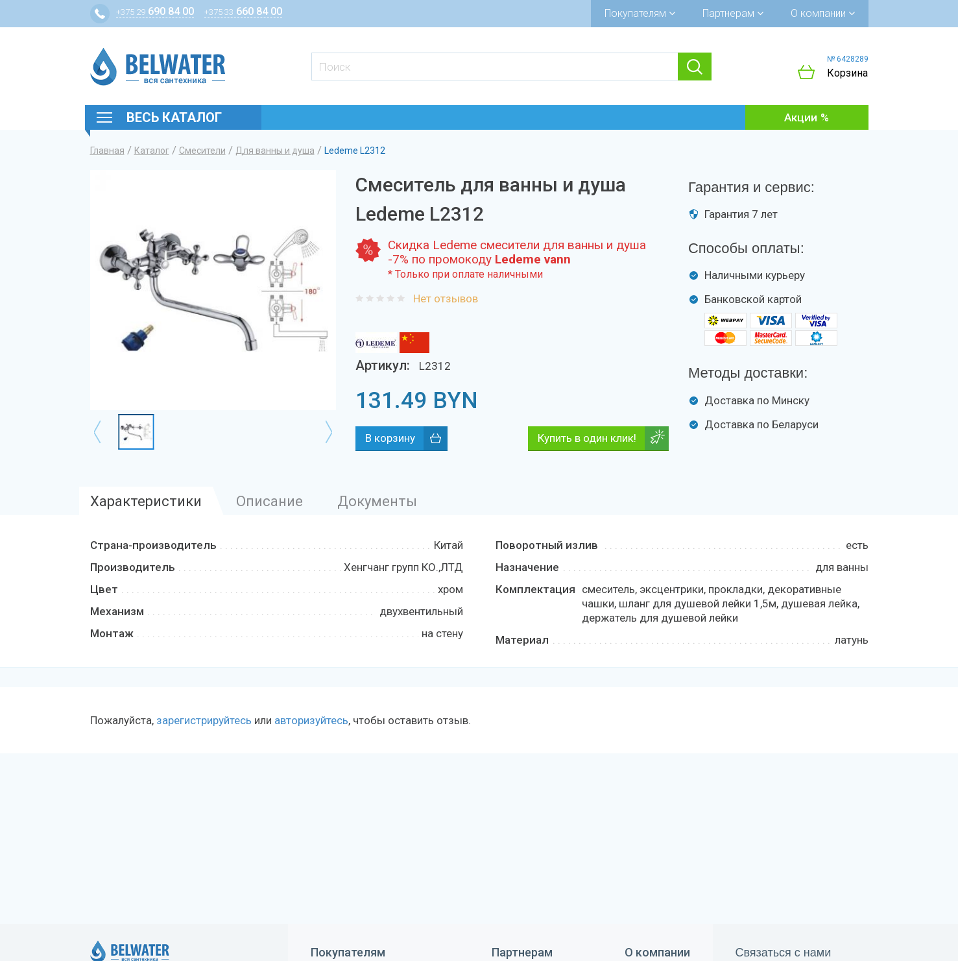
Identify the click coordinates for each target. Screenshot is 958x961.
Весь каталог (174, 117)
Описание (269, 501)
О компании (823, 13)
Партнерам (732, 13)
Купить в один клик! (587, 438)
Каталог (151, 150)
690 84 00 (155, 11)
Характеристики (146, 501)
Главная (107, 150)
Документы (377, 501)
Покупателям (640, 13)
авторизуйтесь (311, 720)
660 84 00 (243, 11)
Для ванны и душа (275, 150)
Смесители (202, 150)
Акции (800, 117)
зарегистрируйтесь (204, 720)
